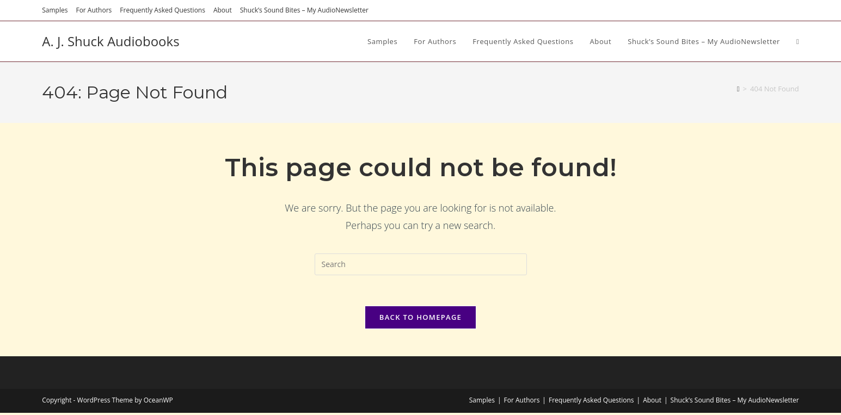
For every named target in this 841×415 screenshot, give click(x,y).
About (222, 10)
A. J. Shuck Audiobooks (110, 41)
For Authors (94, 10)
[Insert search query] (421, 264)
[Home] (738, 89)
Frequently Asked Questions (162, 10)
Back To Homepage (420, 319)
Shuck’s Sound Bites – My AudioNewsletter (304, 10)
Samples (54, 10)
